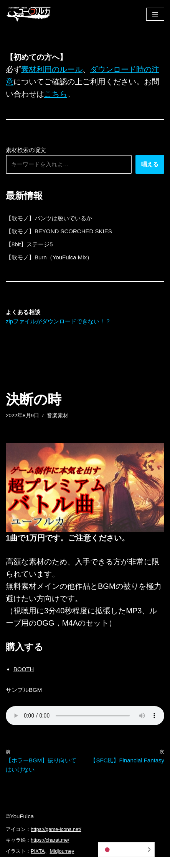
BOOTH (23, 669)
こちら (55, 94)
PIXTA (38, 851)
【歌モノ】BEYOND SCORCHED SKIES (59, 231)
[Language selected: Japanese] (126, 849)
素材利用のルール (52, 69)
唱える (149, 164)
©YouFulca (20, 816)
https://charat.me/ (50, 840)
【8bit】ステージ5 (29, 244)
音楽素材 (57, 415)
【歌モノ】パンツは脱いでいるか (49, 218)
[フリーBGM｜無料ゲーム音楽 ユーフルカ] (29, 14)
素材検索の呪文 (26, 150)
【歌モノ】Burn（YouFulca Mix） (49, 257)
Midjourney (62, 851)
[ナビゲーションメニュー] (155, 14)
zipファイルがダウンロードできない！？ (58, 321)
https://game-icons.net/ (56, 829)
